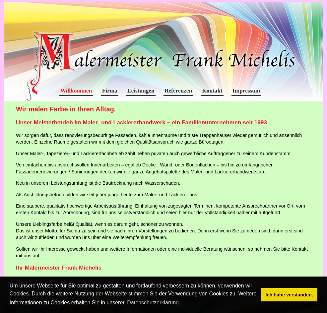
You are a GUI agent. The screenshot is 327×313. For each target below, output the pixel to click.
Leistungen (141, 91)
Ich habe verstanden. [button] (289, 294)
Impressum (246, 91)
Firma (109, 91)
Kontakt (212, 91)
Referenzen (178, 91)
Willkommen (76, 91)
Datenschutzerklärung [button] (153, 302)
